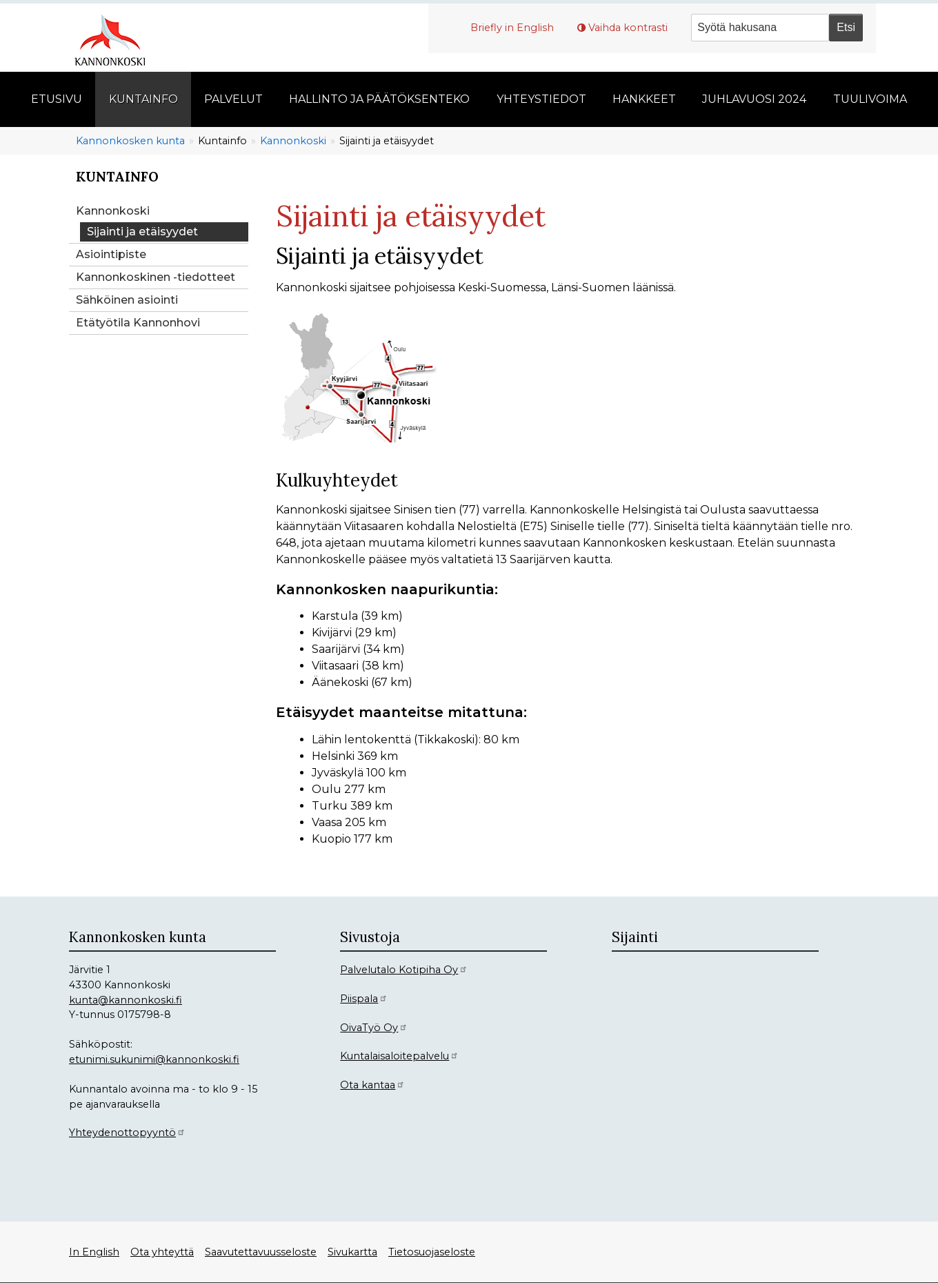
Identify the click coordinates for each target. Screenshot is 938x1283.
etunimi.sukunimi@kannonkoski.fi (154, 1059)
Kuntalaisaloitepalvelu (399, 1056)
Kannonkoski (293, 141)
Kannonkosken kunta (130, 141)
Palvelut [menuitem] (233, 99)
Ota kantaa (372, 1085)
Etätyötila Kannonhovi (138, 322)
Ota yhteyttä (162, 1252)
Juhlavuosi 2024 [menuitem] (754, 99)
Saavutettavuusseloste (261, 1252)
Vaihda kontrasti (628, 27)
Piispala (364, 998)
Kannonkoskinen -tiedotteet (155, 277)
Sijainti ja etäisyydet (142, 231)
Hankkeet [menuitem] (644, 99)
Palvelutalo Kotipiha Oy (404, 969)
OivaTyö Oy (374, 1027)
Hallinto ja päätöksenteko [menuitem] (379, 99)
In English (94, 1252)
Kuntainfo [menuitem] (143, 99)
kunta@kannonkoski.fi (125, 1000)
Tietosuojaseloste (431, 1252)
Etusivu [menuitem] (56, 99)
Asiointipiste (111, 254)
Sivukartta (352, 1252)
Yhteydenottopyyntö (127, 1132)
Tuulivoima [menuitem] (870, 99)
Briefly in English (512, 27)
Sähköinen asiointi (127, 299)
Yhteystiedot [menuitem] (541, 99)
